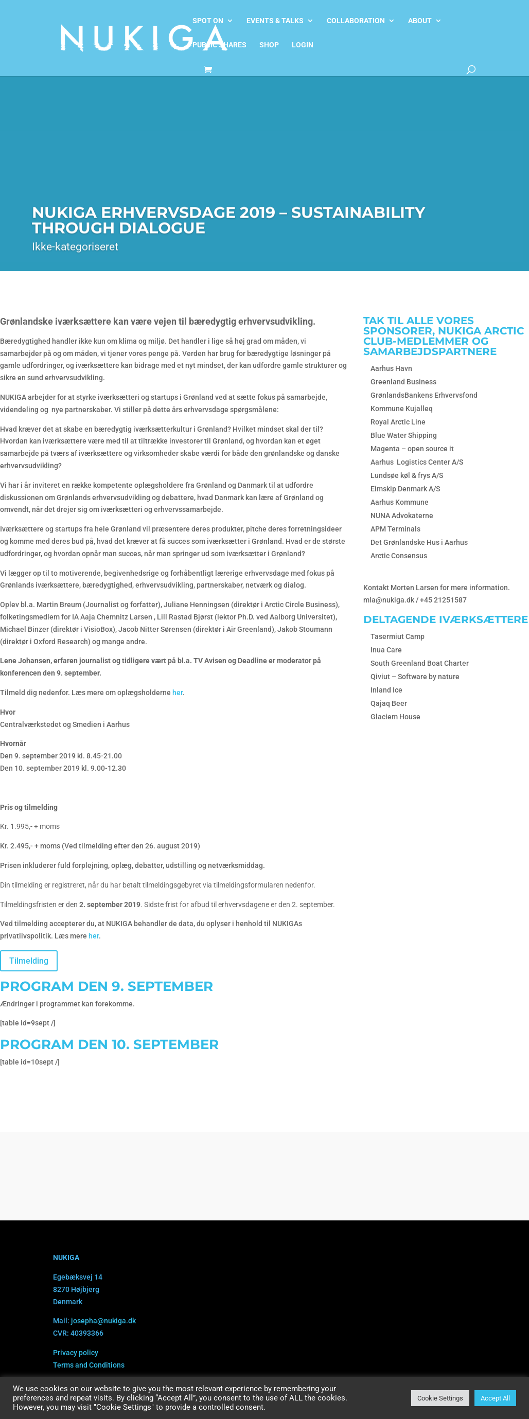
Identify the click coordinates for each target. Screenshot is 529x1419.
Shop (269, 45)
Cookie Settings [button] (440, 1398)
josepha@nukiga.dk (103, 1321)
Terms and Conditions (89, 1365)
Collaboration (356, 21)
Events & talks (275, 21)
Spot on (207, 21)
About (420, 21)
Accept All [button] (495, 1398)
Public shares (219, 45)
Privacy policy (75, 1353)
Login (302, 45)
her (177, 692)
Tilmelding (28, 961)
